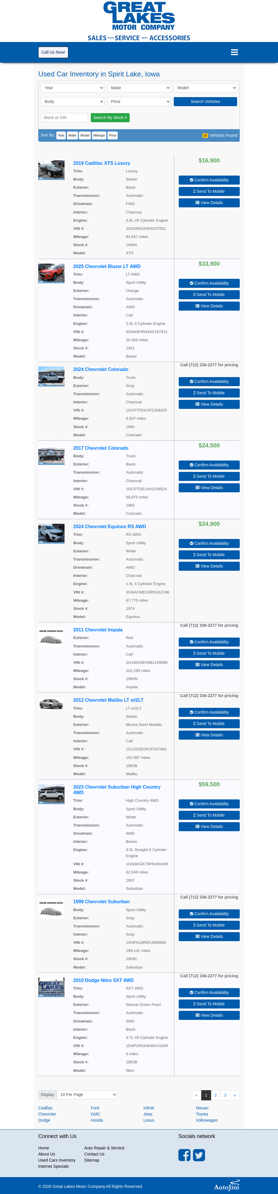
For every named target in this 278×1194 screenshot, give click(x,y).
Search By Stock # (110, 117)
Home (43, 1148)
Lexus (148, 1120)
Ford (95, 1108)
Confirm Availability (209, 180)
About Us (46, 1154)
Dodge (44, 1120)
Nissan (202, 1108)
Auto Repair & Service (104, 1148)
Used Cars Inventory (57, 1160)
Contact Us (94, 1154)
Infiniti (148, 1108)
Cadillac (45, 1108)
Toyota (202, 1114)
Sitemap (91, 1160)
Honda (97, 1120)
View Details (209, 202)
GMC (95, 1114)
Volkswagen (207, 1120)
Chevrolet (47, 1114)
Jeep (147, 1114)
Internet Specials (53, 1166)
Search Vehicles (205, 101)
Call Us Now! (53, 52)
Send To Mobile (209, 191)
